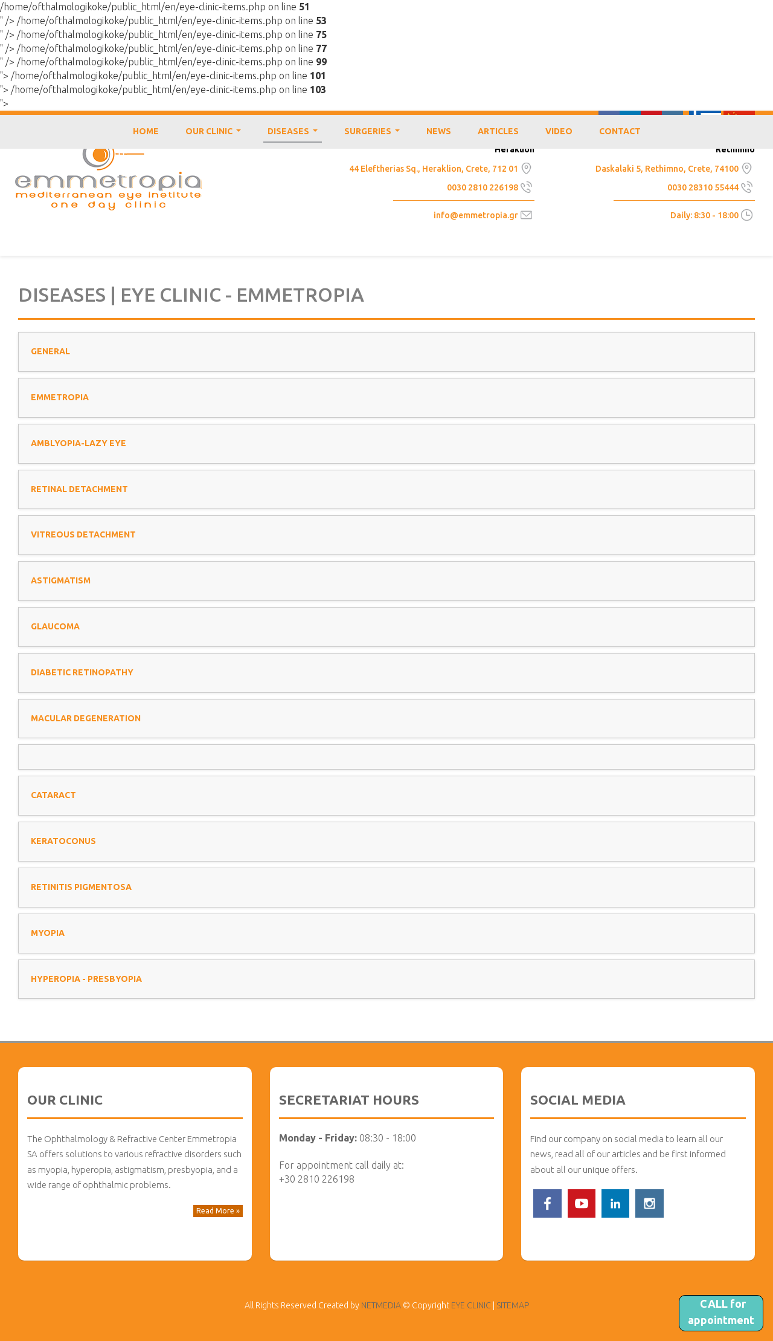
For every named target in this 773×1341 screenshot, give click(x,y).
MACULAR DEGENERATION (86, 718)
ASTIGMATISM (61, 580)
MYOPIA (48, 933)
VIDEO (559, 131)
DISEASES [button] (295, 134)
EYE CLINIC (108, 174)
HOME (146, 131)
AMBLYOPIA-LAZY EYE (78, 443)
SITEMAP (512, 1305)
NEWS (438, 131)
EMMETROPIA (60, 397)
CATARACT (53, 795)
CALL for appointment (721, 1311)
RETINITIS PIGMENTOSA (81, 887)
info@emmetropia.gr (476, 215)
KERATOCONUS (63, 841)
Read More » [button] (218, 1211)
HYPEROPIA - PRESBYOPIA (86, 979)
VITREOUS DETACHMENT (83, 534)
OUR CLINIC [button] (215, 133)
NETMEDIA (381, 1305)
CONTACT (620, 131)
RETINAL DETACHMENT (79, 489)
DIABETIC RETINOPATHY (82, 672)
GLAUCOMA (55, 626)
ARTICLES (498, 131)
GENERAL (50, 351)
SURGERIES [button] (374, 133)
